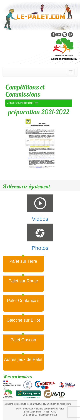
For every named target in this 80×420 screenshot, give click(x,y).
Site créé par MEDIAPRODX (35, 404)
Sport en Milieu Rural (61, 404)
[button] (20, 103)
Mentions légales (12, 404)
